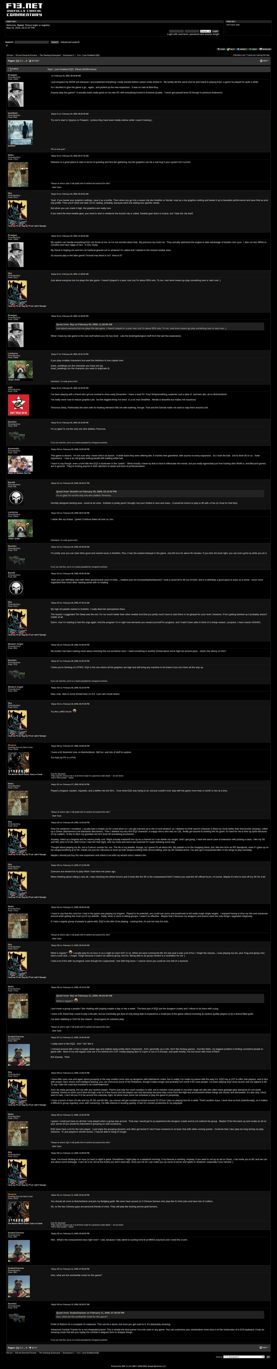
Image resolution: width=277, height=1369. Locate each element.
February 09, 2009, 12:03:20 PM (70, 823)
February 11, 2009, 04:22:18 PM (70, 1195)
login (35, 25)
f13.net (10, 55)
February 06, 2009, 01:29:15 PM (70, 661)
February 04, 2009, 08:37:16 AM (69, 156)
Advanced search (70, 42)
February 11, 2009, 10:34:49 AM (70, 1037)
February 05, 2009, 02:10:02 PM (69, 423)
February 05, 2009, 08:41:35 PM (70, 513)
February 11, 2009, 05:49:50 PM (70, 1234)
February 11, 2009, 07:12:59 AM (70, 865)
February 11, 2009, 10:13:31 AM (70, 987)
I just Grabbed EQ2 (90, 55)
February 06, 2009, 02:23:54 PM (70, 688)
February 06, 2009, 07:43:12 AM (70, 603)
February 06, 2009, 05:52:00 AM (70, 547)
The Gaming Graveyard (50, 55)
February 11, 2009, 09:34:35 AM (70, 945)
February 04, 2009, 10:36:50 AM (69, 236)
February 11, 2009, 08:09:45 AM (70, 907)
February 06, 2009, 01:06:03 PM (70, 645)
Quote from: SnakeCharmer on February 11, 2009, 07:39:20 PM (90, 1312)
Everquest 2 (68, 55)
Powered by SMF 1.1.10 (121, 1366)
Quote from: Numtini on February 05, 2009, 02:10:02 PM (86, 491)
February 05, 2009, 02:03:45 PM (69, 388)
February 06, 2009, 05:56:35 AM (70, 574)
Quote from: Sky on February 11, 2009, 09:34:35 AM (84, 995)
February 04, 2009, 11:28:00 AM (69, 274)
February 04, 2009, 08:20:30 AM (69, 114)
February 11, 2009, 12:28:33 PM (70, 1073)
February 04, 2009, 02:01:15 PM (69, 354)
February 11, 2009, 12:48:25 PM (70, 1153)
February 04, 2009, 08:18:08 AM (66, 76)
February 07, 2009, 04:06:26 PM (70, 746)
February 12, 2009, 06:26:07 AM (70, 1304)
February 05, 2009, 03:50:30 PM (70, 449)
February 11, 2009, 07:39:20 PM (70, 1269)
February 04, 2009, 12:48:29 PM (69, 316)
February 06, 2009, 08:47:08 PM (70, 704)
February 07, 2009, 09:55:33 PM (70, 784)
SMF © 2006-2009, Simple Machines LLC (149, 1366)
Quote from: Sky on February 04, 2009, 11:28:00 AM (84, 324)
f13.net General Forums (26, 55)
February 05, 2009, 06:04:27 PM (70, 483)
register (45, 25)
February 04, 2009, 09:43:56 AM (69, 194)
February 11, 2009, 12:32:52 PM (70, 1115)
